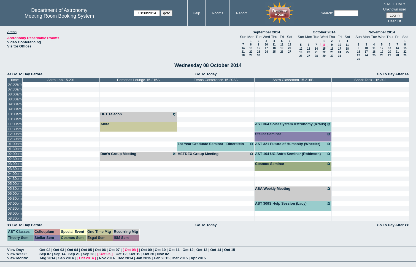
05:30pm (15, 188)
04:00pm (15, 174)
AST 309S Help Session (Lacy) (293, 203)
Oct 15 (229, 250)
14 (243, 48)
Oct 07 (114, 250)
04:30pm (15, 179)
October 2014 (324, 32)
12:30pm (15, 139)
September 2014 (266, 32)
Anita (104, 124)
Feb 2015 (161, 258)
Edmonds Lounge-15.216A (138, 80)
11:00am (15, 124)
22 (250, 51)
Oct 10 (160, 250)
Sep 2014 (66, 258)
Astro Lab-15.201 (61, 80)
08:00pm (15, 213)
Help (196, 13)
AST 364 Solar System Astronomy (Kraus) (293, 124)
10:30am (15, 119)
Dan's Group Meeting (138, 154)
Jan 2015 (143, 258)
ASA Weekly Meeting (293, 188)
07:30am (15, 89)
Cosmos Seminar (293, 164)
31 (339, 55)
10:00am (15, 114)
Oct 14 (215, 250)
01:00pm (15, 144)
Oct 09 (146, 250)
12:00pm (15, 134)
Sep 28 (88, 254)
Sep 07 (45, 254)
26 (281, 51)
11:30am (15, 129)
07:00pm (15, 203)
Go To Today (206, 74)
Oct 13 (201, 250)
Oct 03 (58, 250)
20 (289, 48)
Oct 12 (188, 250)
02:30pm (15, 159)
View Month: (17, 258)
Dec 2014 (125, 258)
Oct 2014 (86, 258)
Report (241, 13)
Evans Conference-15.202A (216, 80)
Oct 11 (174, 250)
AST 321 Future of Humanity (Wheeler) (293, 144)
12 (281, 44)
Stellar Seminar (293, 134)
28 (243, 55)
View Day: (15, 250)
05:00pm (15, 183)
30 (258, 55)
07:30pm (15, 208)
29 (250, 55)
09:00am (15, 104)
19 (281, 48)
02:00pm (15, 154)
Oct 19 (135, 254)
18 (273, 48)
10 (266, 44)
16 (258, 48)
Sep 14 (60, 254)
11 (273, 44)
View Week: (17, 254)
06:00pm (15, 193)
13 (289, 44)
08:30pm (15, 218)
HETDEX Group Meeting (216, 154)
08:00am (15, 94)
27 (289, 51)
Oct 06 (100, 250)
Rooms (217, 13)
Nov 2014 (107, 258)
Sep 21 (74, 254)
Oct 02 (44, 250)
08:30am (15, 99)
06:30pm (15, 198)
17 (266, 48)
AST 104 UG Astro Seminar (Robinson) (293, 154)
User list (394, 21)
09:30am (15, 109)
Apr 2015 (198, 258)
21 (243, 51)
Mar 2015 (180, 258)
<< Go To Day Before (24, 74)
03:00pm (15, 164)
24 (266, 51)
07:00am (15, 84)
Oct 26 (148, 254)
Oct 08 (130, 250)
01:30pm (15, 149)
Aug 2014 (47, 258)
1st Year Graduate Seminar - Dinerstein (216, 144)
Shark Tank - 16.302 (370, 80)
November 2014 (382, 32)
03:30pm (15, 169)
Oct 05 (86, 250)
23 (258, 51)
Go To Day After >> (393, 74)
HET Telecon (138, 114)
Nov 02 (163, 254)
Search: (327, 13)
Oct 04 (72, 250)
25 (273, 51)
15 (250, 48)
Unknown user (394, 9)
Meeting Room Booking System (59, 16)
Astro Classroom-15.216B (293, 80)
